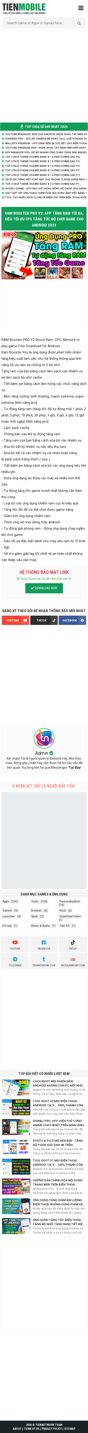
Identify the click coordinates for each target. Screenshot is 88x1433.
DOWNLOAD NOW (44, 588)
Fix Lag (7, 925)
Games (7, 910)
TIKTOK (47, 620)
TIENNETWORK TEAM (48, 1424)
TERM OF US (31, 1428)
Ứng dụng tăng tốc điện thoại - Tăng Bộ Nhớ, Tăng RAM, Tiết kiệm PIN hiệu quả (59, 1222)
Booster (36, 910)
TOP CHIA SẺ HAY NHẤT (44, 127)
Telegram (15, 961)
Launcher (9, 916)
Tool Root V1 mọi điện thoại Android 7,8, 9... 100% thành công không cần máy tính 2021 (59, 1163)
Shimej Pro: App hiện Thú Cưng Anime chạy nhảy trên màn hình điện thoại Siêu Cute (58, 1123)
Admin (42, 753)
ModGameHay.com (73, 961)
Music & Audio (40, 925)
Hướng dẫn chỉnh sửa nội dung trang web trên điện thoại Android (57, 1183)
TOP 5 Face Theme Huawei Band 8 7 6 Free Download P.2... (43, 175)
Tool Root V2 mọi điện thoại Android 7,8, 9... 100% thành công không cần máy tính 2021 (59, 1103)
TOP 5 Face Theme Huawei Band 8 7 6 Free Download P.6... (43, 156)
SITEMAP (69, 1428)
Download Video (70, 916)
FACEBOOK (74, 620)
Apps (6, 901)
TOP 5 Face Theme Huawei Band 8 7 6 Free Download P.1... (43, 183)
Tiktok (73, 944)
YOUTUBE (17, 620)
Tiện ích (65, 925)
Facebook (44, 944)
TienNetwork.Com (44, 961)
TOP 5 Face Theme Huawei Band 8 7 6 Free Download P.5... (43, 161)
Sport (34, 916)
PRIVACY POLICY (52, 1428)
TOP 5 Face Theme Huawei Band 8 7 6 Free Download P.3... (43, 170)
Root (63, 910)
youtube (15, 944)
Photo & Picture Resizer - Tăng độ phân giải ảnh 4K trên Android (58, 1143)
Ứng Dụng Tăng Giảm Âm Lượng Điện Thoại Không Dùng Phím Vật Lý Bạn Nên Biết (59, 1202)
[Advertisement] (44, 76)
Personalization (70, 901)
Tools (34, 901)
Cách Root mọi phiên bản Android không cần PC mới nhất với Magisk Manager (58, 1084)
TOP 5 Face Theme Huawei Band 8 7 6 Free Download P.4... (43, 166)
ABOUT (17, 1428)
